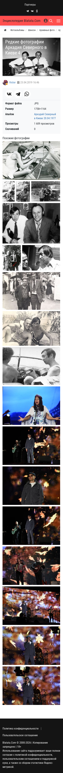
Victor (12, 82)
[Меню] (58, 21)
